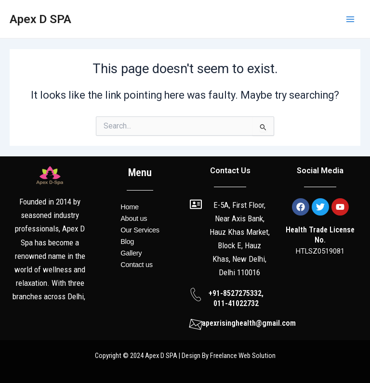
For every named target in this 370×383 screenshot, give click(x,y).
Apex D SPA (40, 19)
